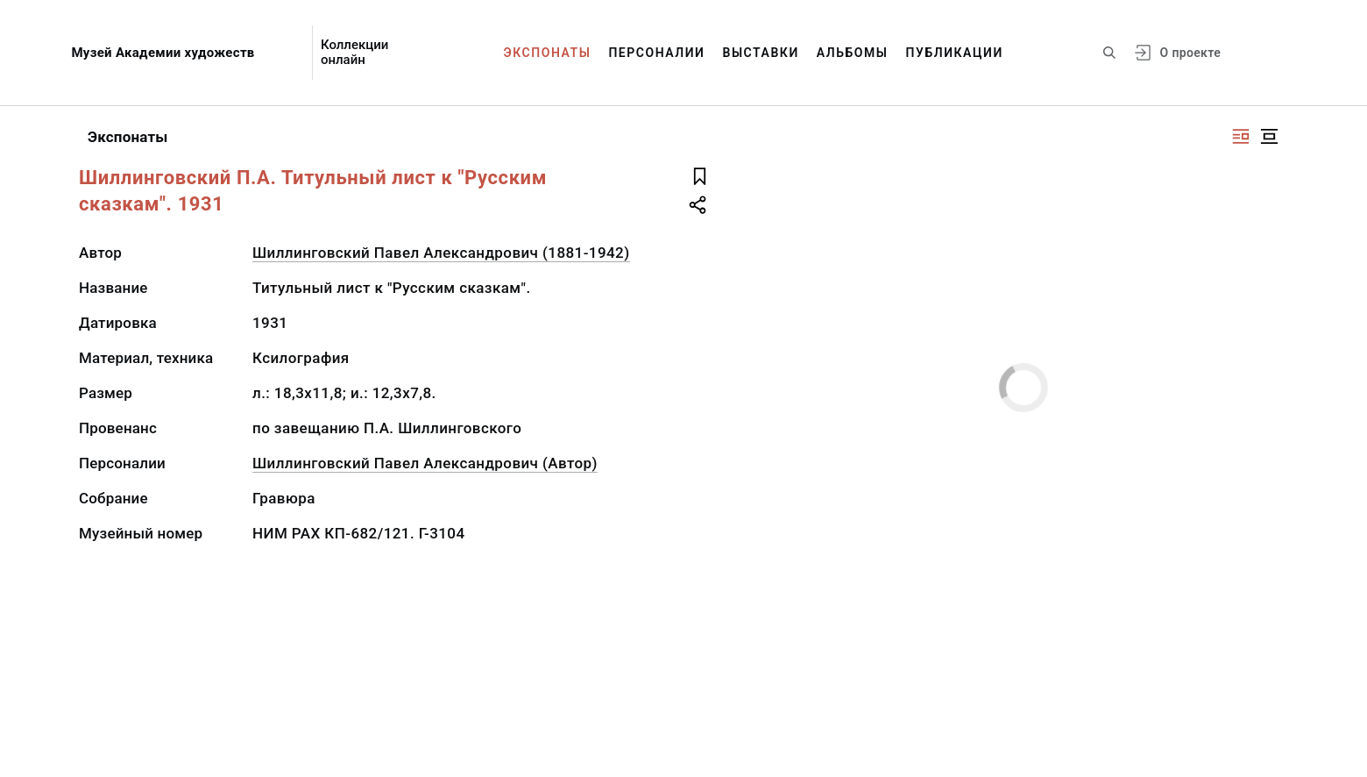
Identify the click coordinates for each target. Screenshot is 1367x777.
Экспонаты (547, 53)
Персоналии (656, 53)
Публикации (954, 53)
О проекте (1190, 53)
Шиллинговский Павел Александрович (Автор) (425, 463)
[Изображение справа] (1241, 136)
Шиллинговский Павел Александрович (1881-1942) (441, 252)
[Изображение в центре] (1269, 136)
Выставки (760, 53)
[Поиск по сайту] (1109, 52)
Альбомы (853, 53)
